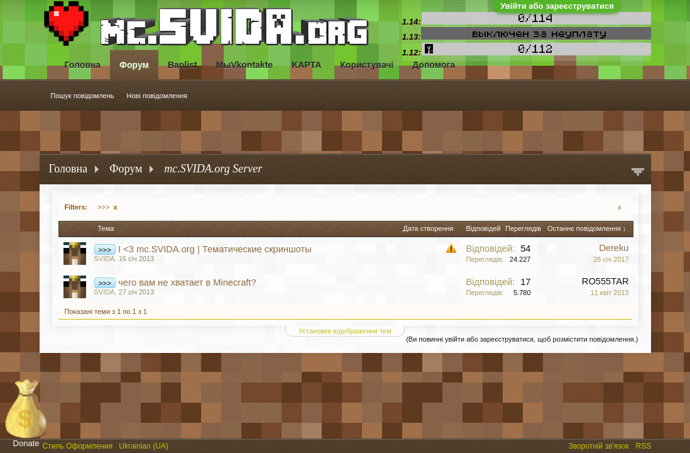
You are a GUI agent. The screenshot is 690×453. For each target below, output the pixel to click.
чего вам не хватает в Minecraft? (187, 282)
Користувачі (366, 65)
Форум (134, 65)
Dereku (613, 248)
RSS (645, 445)
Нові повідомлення (157, 95)
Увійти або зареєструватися (557, 6)
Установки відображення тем (344, 331)
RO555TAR (605, 281)
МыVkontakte (244, 65)
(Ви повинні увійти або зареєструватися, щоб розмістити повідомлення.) (522, 339)
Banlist (182, 65)
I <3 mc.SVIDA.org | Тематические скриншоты (215, 249)
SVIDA (104, 258)
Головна (83, 65)
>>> (107, 207)
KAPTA (306, 65)
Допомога (433, 65)
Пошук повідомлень (82, 95)
